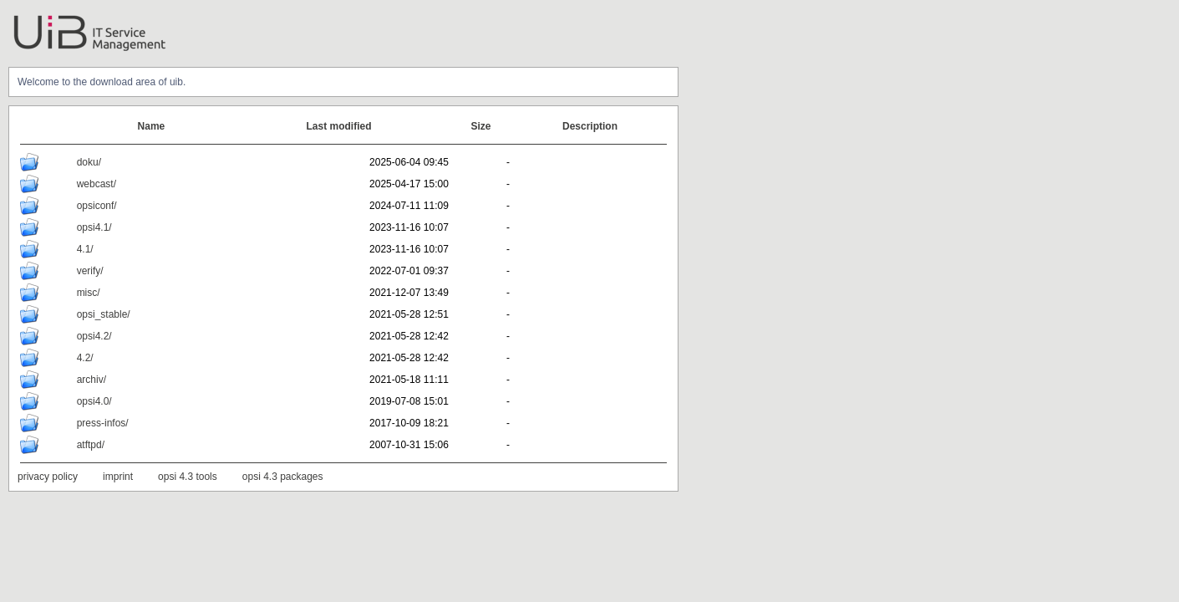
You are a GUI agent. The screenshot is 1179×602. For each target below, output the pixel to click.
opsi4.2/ (94, 336)
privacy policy (48, 476)
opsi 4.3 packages (282, 476)
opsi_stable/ (103, 314)
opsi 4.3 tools (187, 476)
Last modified (339, 126)
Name (151, 126)
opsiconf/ (97, 206)
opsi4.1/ (94, 227)
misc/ (88, 292)
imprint (118, 476)
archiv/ (91, 379)
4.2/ (85, 358)
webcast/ (96, 184)
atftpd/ (90, 445)
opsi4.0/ (94, 401)
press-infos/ (103, 423)
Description (589, 126)
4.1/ (85, 249)
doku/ (89, 162)
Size (480, 126)
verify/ (90, 271)
